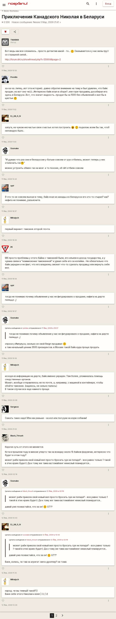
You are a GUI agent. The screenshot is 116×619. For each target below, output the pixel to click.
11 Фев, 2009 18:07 (9, 211)
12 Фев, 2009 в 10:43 (51, 535)
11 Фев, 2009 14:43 (9, 179)
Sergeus (14, 407)
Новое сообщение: (22, 22)
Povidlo (13, 77)
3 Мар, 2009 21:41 (51, 22)
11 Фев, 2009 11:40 (9, 142)
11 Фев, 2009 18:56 (9, 279)
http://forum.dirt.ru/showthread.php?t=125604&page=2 (33, 59)
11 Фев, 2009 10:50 (9, 71)
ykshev (25, 328)
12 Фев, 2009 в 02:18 (55, 491)
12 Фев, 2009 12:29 (9, 605)
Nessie (36, 22)
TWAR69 (14, 40)
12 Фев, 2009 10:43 (9, 518)
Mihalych (14, 218)
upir (12, 185)
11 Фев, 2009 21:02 (9, 429)
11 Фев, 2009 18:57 (9, 311)
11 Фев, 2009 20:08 (9, 400)
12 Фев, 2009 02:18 (9, 474)
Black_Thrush (16, 436)
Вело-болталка (10, 11)
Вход (108, 3)
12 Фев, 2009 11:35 (9, 573)
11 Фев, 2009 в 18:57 (50, 328)
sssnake (26, 535)
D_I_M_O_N (15, 116)
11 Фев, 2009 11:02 (9, 110)
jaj (11, 247)
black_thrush (28, 491)
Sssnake (14, 148)
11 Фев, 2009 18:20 (9, 240)
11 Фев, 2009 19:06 (9, 358)
